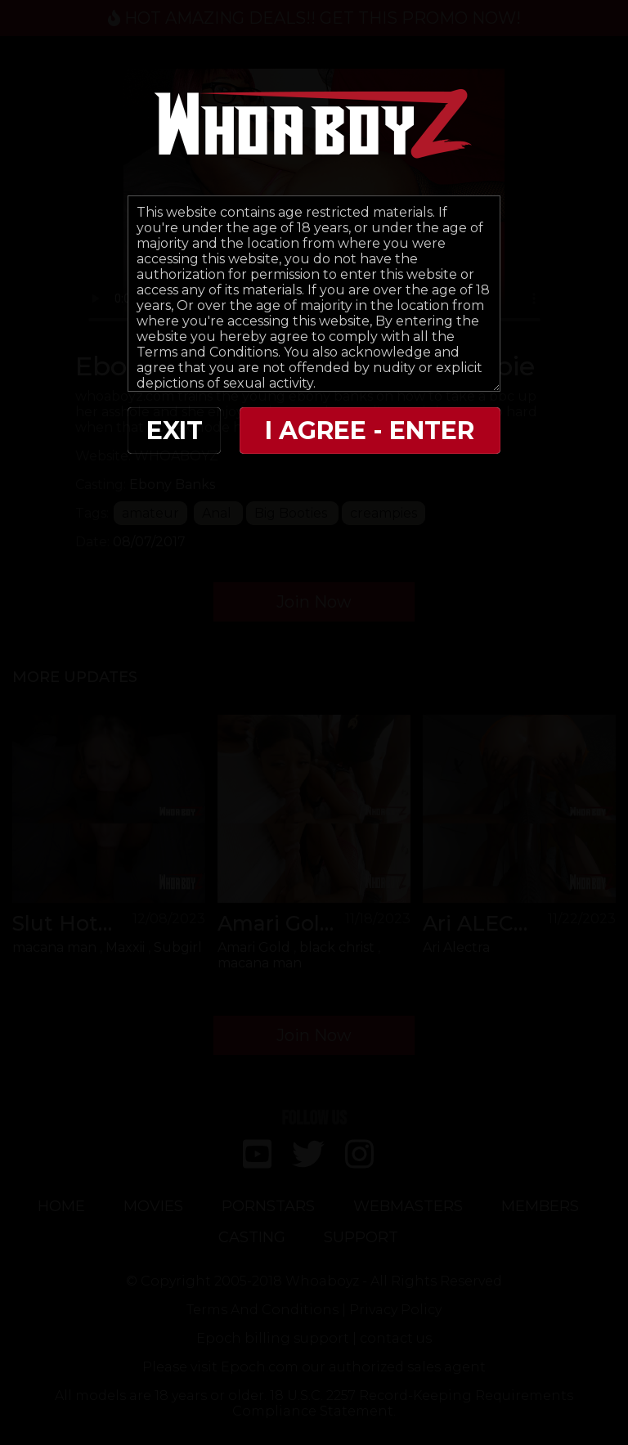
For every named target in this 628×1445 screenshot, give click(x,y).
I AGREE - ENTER (369, 430)
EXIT (174, 430)
